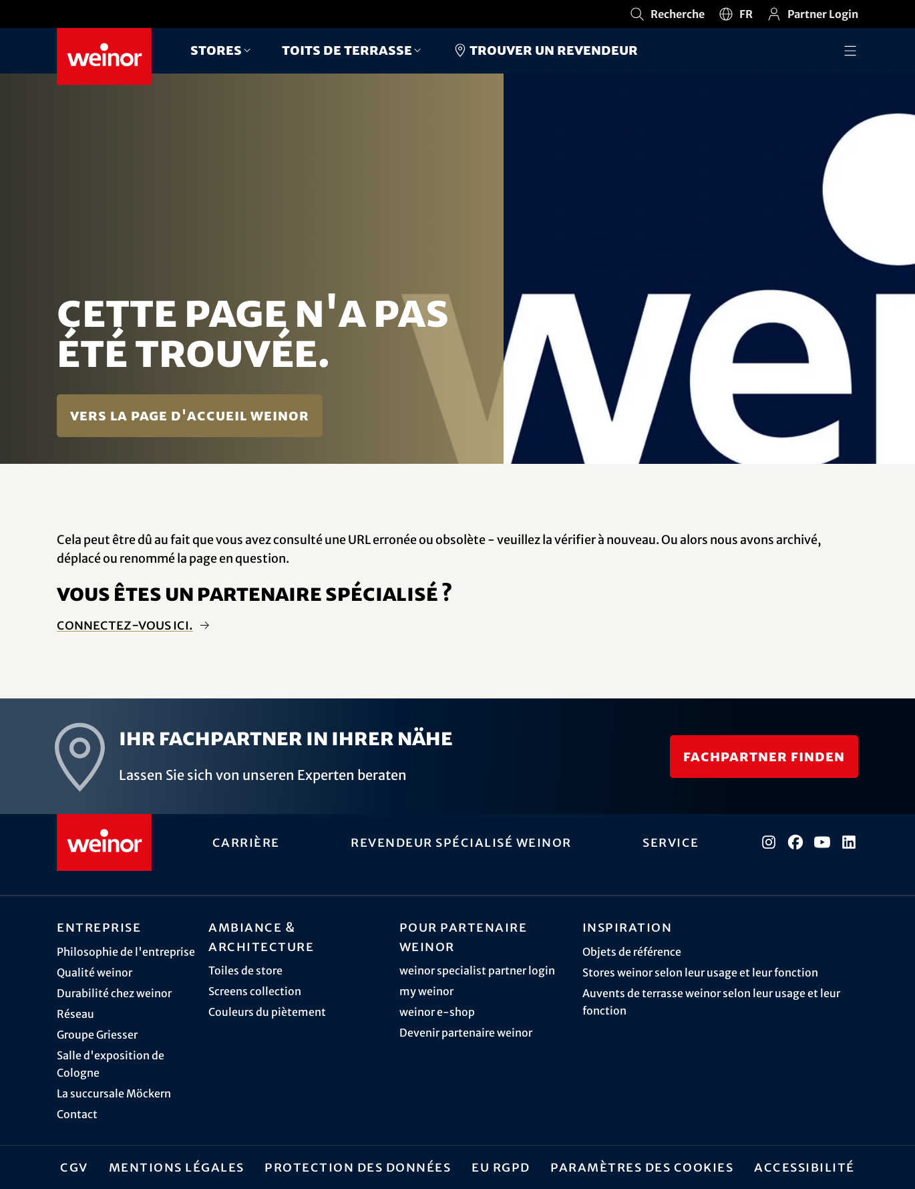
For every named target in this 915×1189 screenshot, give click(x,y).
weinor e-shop (437, 1012)
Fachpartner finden (764, 756)
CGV (74, 1167)
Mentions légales (176, 1167)
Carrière (246, 842)
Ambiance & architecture (261, 936)
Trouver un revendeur (545, 50)
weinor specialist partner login (477, 970)
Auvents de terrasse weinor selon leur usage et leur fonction (711, 1001)
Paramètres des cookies (641, 1167)
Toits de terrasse (347, 49)
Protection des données (357, 1167)
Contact (77, 1114)
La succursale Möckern (114, 1093)
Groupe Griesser (97, 1034)
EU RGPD (501, 1167)
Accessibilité (804, 1167)
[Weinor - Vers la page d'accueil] (104, 56)
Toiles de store (245, 970)
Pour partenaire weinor (463, 936)
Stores (216, 49)
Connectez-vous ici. (125, 625)
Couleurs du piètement (267, 1012)
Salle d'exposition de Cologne (110, 1064)
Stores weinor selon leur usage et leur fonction (700, 972)
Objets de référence (631, 951)
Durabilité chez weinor (114, 993)
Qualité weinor (94, 972)
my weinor (426, 991)
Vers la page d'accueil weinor (189, 415)
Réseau (75, 1014)
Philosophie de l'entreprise (126, 951)
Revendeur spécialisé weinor (461, 842)
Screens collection (254, 991)
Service (671, 842)
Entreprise (99, 927)
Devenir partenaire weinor (465, 1032)
